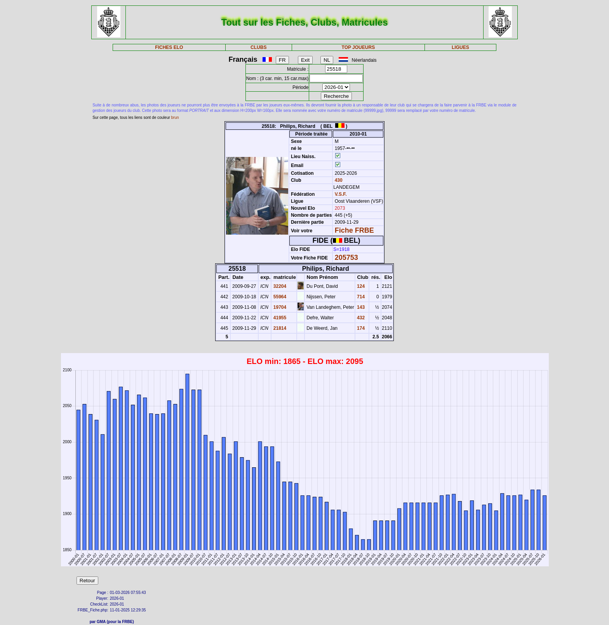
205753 (346, 257)
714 (360, 296)
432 (360, 317)
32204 (279, 286)
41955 (279, 317)
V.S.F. (341, 194)
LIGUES (460, 47)
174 (360, 328)
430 (337, 180)
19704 (279, 307)
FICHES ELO (169, 47)
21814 (279, 328)
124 (360, 286)
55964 (279, 296)
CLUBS (258, 47)
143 (360, 307)
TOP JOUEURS (358, 47)
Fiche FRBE (354, 230)
